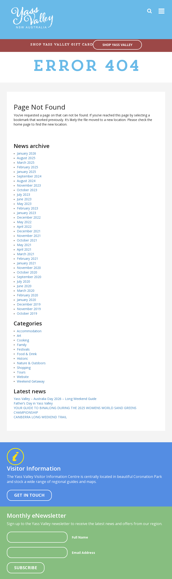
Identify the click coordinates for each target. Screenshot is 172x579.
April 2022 (24, 226)
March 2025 (25, 162)
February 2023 (27, 208)
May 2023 (24, 203)
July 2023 (23, 194)
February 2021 (27, 258)
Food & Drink (27, 354)
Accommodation (29, 331)
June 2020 (24, 286)
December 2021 (29, 231)
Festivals (23, 349)
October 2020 (27, 272)
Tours (21, 372)
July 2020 (23, 281)
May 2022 (24, 222)
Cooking (23, 340)
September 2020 (29, 277)
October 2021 (27, 240)
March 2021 (25, 254)
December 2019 (29, 304)
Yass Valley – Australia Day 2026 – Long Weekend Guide (55, 399)
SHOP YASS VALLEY (117, 45)
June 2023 (24, 199)
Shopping (24, 367)
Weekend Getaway (30, 381)
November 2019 (29, 309)
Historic (22, 358)
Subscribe (25, 567)
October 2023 (27, 190)
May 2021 (24, 245)
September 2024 (29, 176)
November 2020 (29, 267)
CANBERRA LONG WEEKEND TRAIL (40, 417)
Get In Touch (29, 495)
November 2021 (29, 235)
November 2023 (29, 185)
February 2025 (27, 167)
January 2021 (26, 263)
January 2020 (26, 300)
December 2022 (29, 217)
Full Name (80, 537)
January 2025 (26, 171)
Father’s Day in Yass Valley (33, 403)
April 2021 (24, 249)
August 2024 (26, 181)
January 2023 (26, 213)
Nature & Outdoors (31, 363)
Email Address (83, 552)
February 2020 (27, 295)
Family (21, 345)
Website (23, 377)
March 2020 (25, 290)
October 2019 (27, 313)
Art (19, 335)
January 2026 (26, 153)
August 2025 (26, 158)
